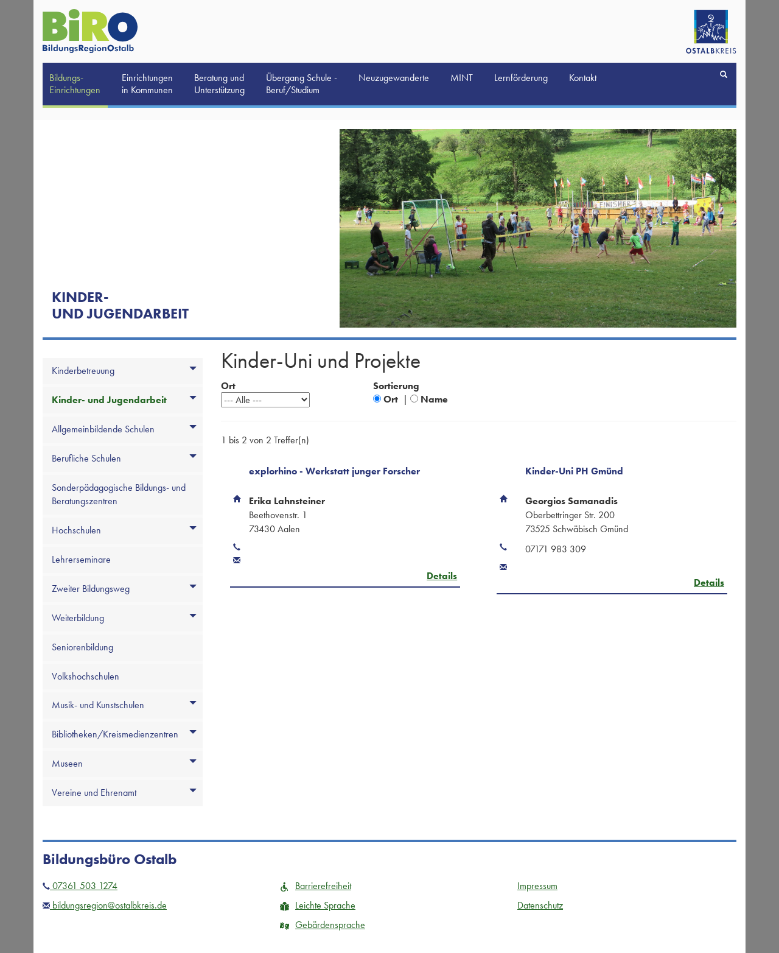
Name (434, 399)
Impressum (537, 885)
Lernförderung (521, 77)
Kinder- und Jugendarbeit (109, 399)
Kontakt (582, 77)
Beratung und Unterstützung (219, 83)
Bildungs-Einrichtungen (74, 83)
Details (442, 575)
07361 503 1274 (80, 885)
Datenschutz (540, 905)
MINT (461, 77)
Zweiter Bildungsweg (91, 588)
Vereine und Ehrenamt (94, 792)
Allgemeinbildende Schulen (103, 429)
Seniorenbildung (82, 647)
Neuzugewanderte (393, 77)
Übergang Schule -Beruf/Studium (301, 83)
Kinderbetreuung (83, 370)
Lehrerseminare (81, 559)
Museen (67, 763)
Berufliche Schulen (86, 458)
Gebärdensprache (322, 924)
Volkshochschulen (85, 676)
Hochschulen (76, 530)
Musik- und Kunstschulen (98, 704)
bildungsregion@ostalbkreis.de (105, 905)
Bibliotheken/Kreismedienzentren (115, 734)
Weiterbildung (78, 617)
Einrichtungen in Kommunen (147, 83)
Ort (390, 399)
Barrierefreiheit (315, 885)
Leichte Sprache (317, 905)
